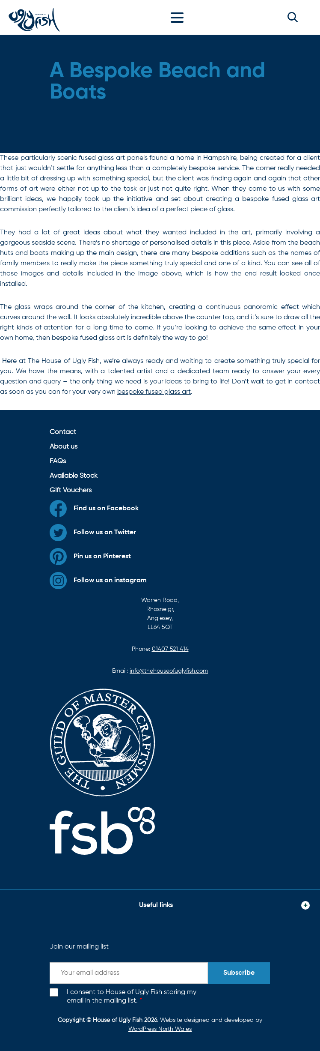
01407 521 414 (170, 649)
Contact (63, 432)
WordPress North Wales (160, 1029)
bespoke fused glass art (154, 392)
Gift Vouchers (71, 490)
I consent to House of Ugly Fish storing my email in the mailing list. (131, 997)
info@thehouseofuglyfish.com (169, 671)
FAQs (58, 461)
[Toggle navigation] (179, 17)
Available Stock (74, 476)
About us (63, 446)
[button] (292, 17)
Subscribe (239, 973)
